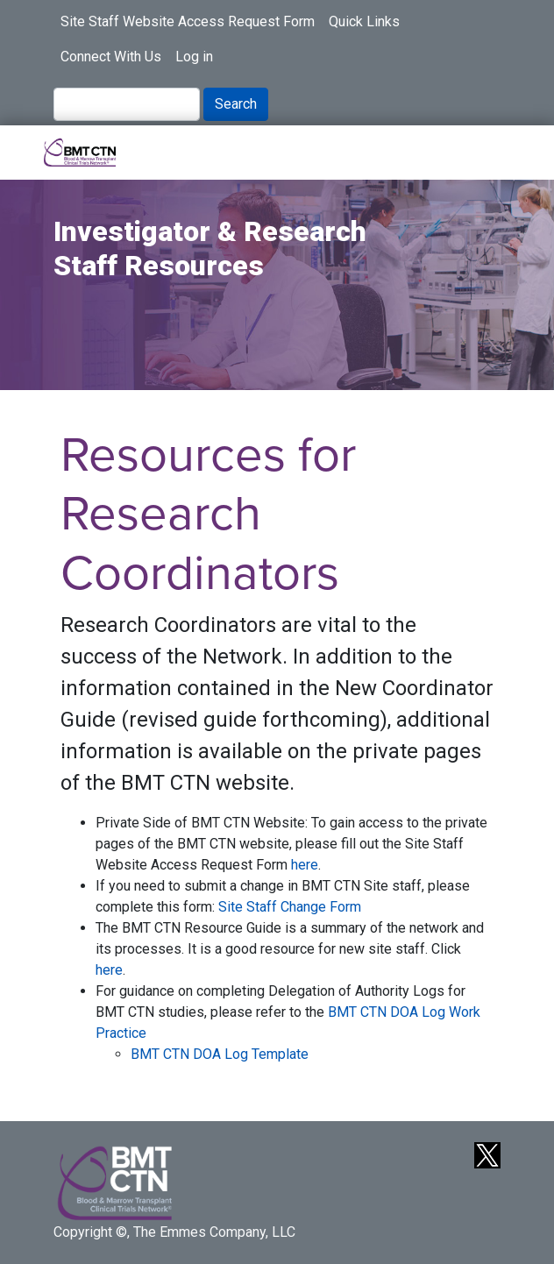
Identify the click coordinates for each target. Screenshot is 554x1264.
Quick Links (364, 21)
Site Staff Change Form (289, 906)
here (304, 864)
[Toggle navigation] (489, 152)
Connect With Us (110, 56)
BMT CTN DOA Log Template (220, 1054)
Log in (194, 56)
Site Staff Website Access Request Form (187, 21)
